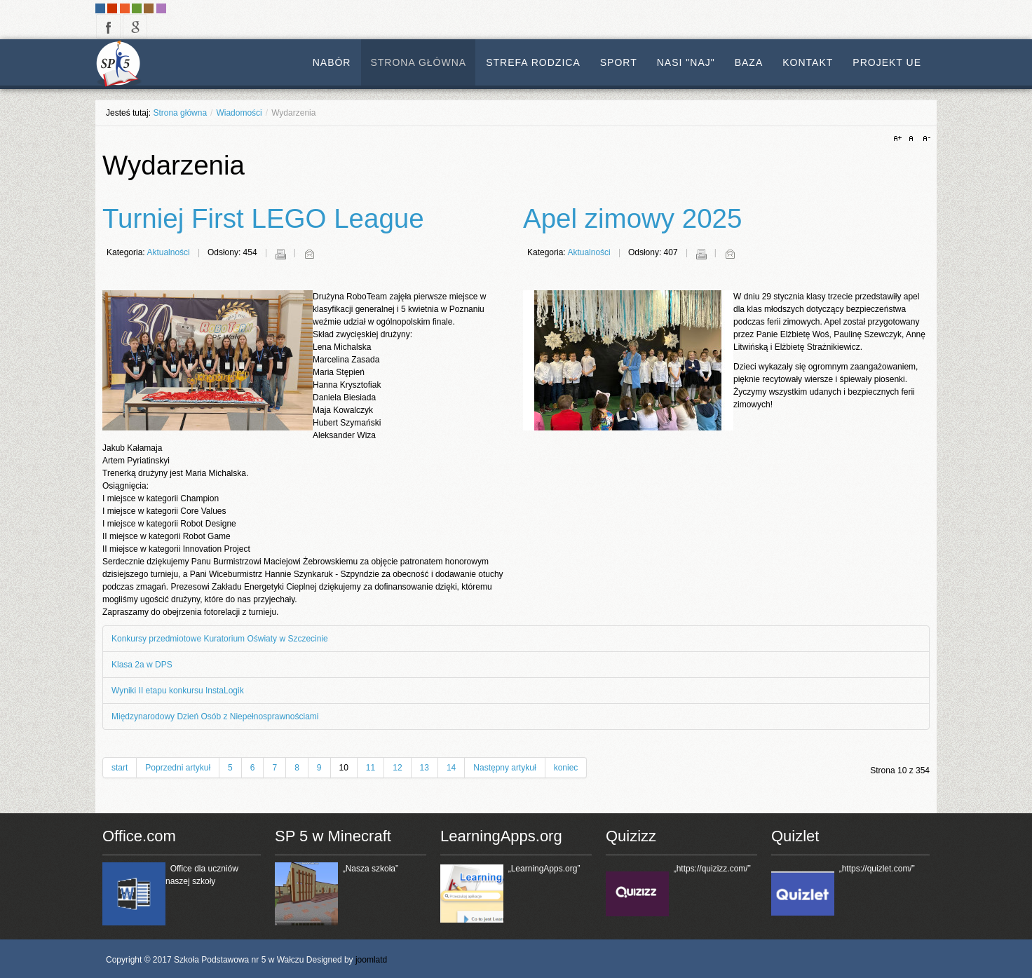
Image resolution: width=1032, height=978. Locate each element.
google (135, 26)
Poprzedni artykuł (177, 768)
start (119, 768)
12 (397, 768)
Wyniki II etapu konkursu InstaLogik (177, 690)
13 (424, 768)
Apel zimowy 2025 (632, 218)
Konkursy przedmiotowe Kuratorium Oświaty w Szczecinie (219, 639)
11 (370, 768)
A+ (899, 138)
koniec (566, 768)
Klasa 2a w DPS (141, 665)
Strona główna (180, 113)
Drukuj (280, 253)
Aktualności (168, 252)
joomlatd (371, 960)
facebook (108, 26)
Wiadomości (239, 113)
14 (451, 768)
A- (924, 138)
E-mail (309, 253)
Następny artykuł (504, 768)
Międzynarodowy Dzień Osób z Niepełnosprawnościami (214, 716)
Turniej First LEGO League (263, 218)
